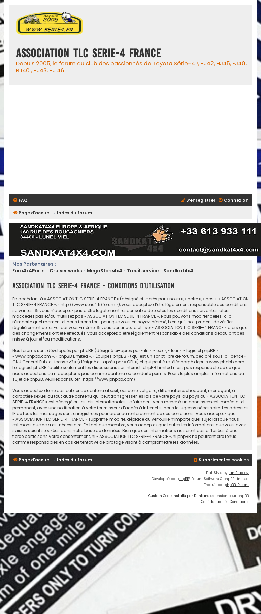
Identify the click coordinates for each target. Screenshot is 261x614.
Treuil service (143, 271)
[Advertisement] (63, 139)
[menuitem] (19, 200)
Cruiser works (66, 271)
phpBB (183, 478)
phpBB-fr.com (237, 484)
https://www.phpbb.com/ (109, 379)
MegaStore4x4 (104, 271)
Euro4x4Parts (28, 271)
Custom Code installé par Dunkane (178, 495)
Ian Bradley (239, 472)
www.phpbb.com (226, 362)
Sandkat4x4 (178, 271)
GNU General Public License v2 (42, 362)
